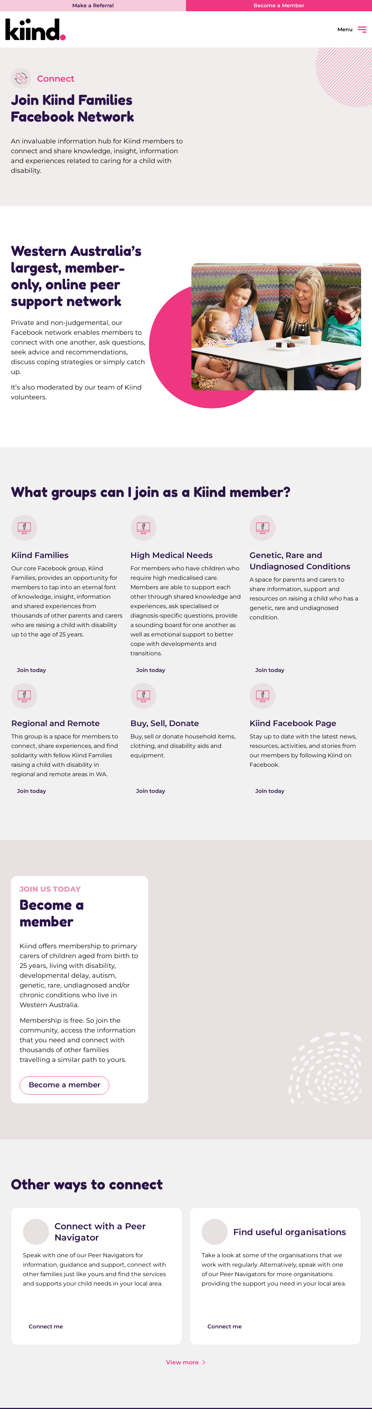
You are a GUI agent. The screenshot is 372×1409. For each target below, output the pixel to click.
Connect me (47, 1327)
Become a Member (279, 5)
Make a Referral (93, 5)
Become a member (64, 1086)
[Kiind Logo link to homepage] (95, 29)
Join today (32, 670)
